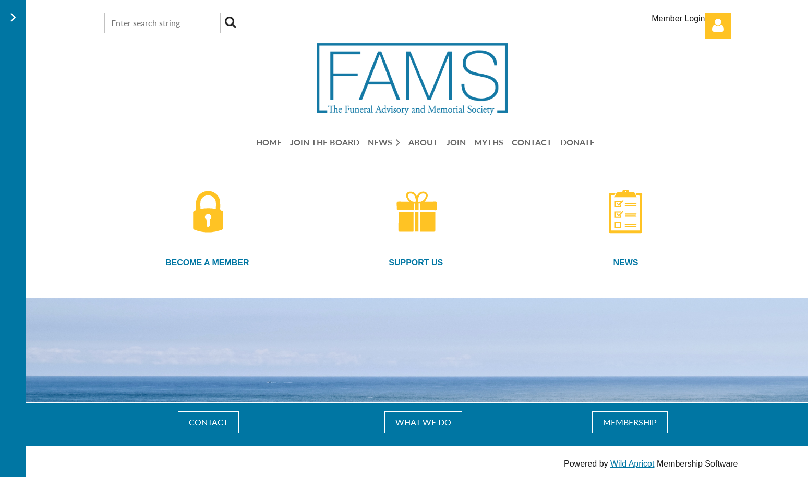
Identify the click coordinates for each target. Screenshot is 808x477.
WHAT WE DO (423, 422)
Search (230, 22)
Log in (718, 26)
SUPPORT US (417, 262)
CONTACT (208, 422)
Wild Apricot (632, 463)
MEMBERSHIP (630, 422)
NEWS (625, 262)
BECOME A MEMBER (207, 262)
